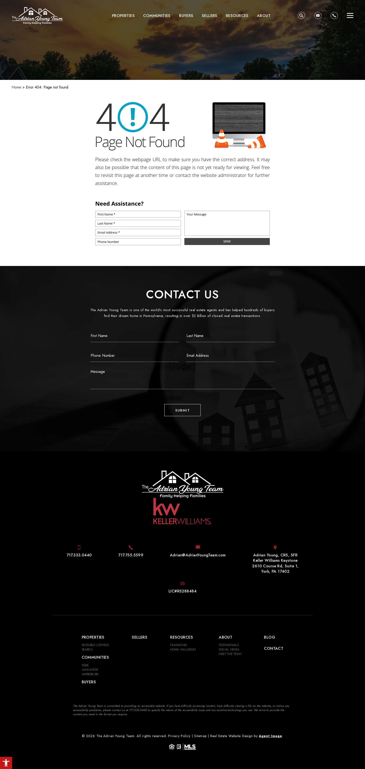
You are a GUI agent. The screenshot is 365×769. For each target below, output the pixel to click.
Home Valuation (183, 649)
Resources (237, 15)
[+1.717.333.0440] (334, 15)
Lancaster (90, 669)
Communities (157, 15)
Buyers (186, 15)
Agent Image (270, 736)
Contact (273, 648)
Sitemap (200, 736)
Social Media (229, 649)
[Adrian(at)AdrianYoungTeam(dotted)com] (317, 15)
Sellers (209, 15)
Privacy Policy (179, 736)
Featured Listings (95, 645)
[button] (6, 763)
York (85, 665)
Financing (178, 645)
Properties (123, 15)
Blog (269, 637)
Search (87, 649)
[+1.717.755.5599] (130, 555)
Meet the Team (230, 654)
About (263, 15)
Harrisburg (90, 674)
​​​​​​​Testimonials (229, 645)
